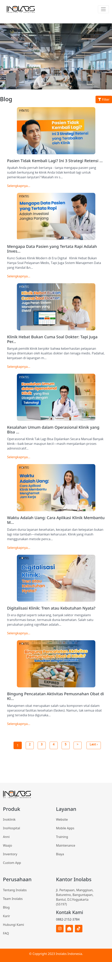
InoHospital (11, 828)
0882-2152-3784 (68, 919)
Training (62, 837)
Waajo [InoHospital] (7, 845)
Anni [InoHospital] (6, 837)
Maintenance (65, 845)
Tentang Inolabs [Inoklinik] (15, 890)
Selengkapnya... (18, 186)
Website (62, 819)
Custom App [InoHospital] (12, 863)
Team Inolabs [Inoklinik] (13, 899)
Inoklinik (9, 819)
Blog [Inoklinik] (6, 907)
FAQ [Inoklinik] (6, 933)
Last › (94, 744)
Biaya (60, 854)
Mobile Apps (65, 828)
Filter (103, 99)
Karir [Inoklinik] (6, 916)
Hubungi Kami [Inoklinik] (13, 924)
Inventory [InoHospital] (10, 854)
